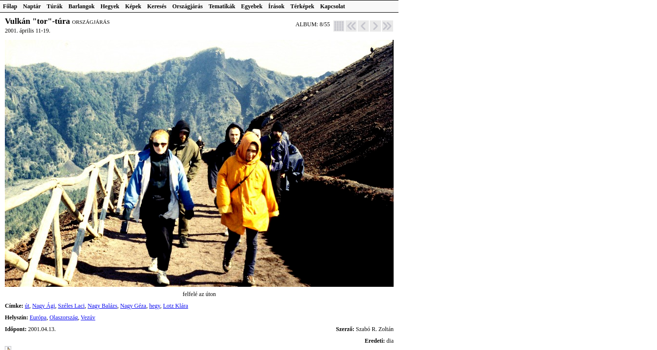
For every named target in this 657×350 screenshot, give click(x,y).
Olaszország (64, 317)
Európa (38, 317)
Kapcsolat (332, 6)
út (27, 305)
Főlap (10, 6)
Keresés (157, 6)
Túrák (55, 6)
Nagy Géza (133, 305)
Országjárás (188, 6)
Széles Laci (71, 305)
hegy (154, 305)
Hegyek (110, 6)
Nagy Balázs (102, 305)
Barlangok (82, 6)
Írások (276, 6)
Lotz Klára (176, 305)
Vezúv (88, 317)
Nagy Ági (43, 305)
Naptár (32, 6)
